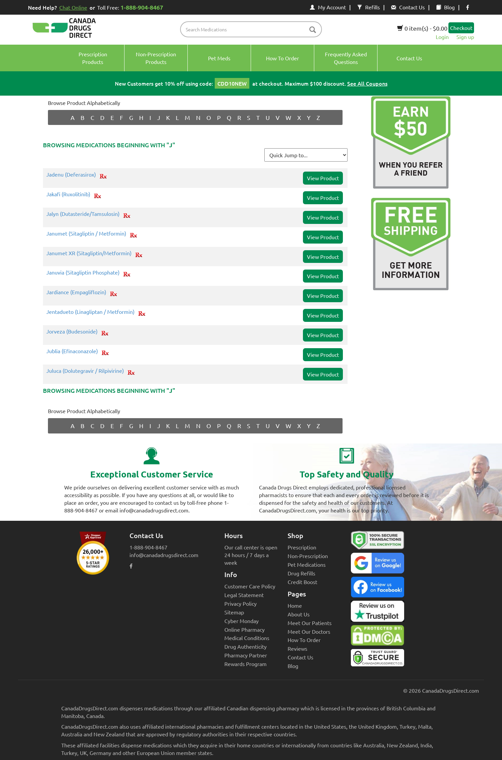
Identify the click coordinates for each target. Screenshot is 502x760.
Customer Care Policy (249, 586)
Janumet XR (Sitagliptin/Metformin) (88, 253)
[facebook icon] (467, 7)
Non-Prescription (308, 555)
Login (442, 36)
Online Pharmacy (244, 629)
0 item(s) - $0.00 (422, 28)
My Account (328, 7)
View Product (323, 178)
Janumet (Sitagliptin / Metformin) (86, 234)
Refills (368, 7)
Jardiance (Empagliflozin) (76, 292)
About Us (299, 614)
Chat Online (73, 7)
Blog (445, 7)
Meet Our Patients (310, 622)
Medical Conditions (246, 637)
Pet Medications (307, 564)
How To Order (304, 639)
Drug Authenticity (245, 646)
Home (295, 605)
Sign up (465, 36)
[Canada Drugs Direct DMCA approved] (377, 637)
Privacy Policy (240, 603)
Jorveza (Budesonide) (72, 332)
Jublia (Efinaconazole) (72, 351)
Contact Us (408, 7)
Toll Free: (131, 7)
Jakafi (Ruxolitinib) (68, 194)
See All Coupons (367, 83)
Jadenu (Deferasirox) (71, 175)
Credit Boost (302, 581)
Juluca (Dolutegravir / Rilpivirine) (85, 371)
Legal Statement (244, 594)
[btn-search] (312, 30)
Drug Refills (301, 573)
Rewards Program (245, 663)
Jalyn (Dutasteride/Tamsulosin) (83, 214)
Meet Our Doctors (309, 631)
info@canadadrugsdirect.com (163, 554)
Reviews (297, 648)
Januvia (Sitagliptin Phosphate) (83, 273)
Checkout (461, 27)
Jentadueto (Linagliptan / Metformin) (90, 312)
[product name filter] (253, 29)
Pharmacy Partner (245, 655)
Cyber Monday (241, 620)
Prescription (302, 547)
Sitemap (234, 612)
